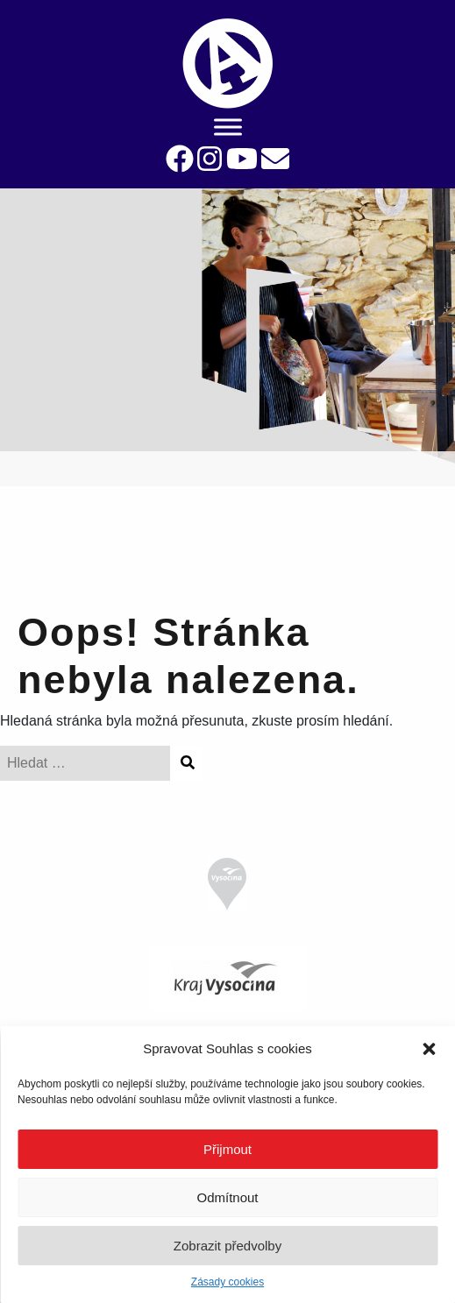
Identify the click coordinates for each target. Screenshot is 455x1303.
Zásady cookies (227, 1282)
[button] (428, 1049)
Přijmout (227, 1149)
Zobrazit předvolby (227, 1245)
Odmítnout (227, 1197)
